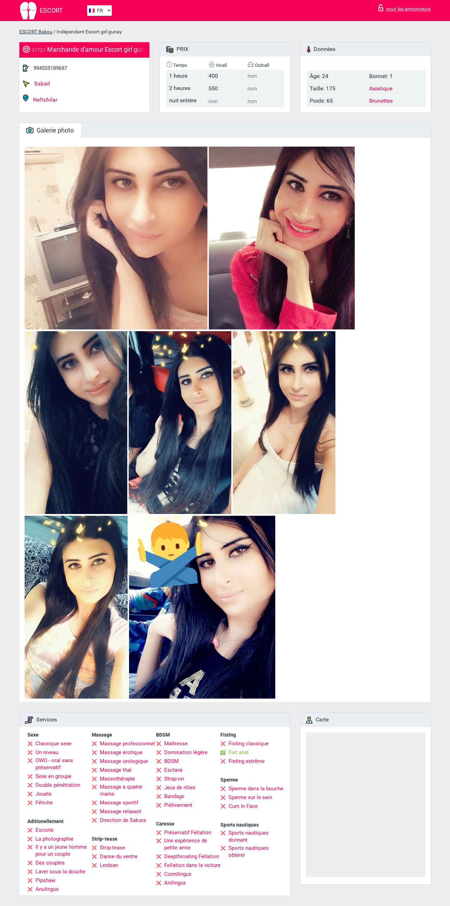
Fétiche (44, 802)
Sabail (36, 83)
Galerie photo (50, 130)
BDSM (171, 761)
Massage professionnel (127, 743)
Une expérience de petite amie (185, 844)
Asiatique (380, 88)
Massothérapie (117, 779)
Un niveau (47, 752)
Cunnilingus (178, 874)
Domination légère (185, 752)
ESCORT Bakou (35, 31)
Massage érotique (121, 752)
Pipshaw (45, 880)
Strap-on (174, 779)
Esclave (173, 770)
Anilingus (175, 883)
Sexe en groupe (53, 776)
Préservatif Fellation (187, 832)
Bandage (174, 796)
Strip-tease (112, 847)
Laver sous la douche (60, 871)
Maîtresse (176, 743)
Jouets (44, 794)
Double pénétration (58, 785)
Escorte (45, 830)
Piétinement (178, 805)
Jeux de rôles (179, 787)
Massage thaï (115, 770)
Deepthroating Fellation (191, 856)
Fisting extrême (247, 761)
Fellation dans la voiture (192, 865)
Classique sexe (53, 743)
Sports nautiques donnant (249, 836)
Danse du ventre (118, 856)
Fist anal (239, 752)
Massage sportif (119, 802)
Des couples (50, 863)
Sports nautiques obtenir (249, 851)
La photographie (54, 839)
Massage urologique (124, 761)
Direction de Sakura (123, 820)
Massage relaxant (120, 811)
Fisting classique (249, 743)
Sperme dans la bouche (256, 788)
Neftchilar (40, 98)
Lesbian (109, 865)
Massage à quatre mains (121, 790)
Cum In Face (243, 806)
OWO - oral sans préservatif (54, 764)
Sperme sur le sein (250, 797)
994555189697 (50, 68)
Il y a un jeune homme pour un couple (61, 850)
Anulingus (47, 889)
